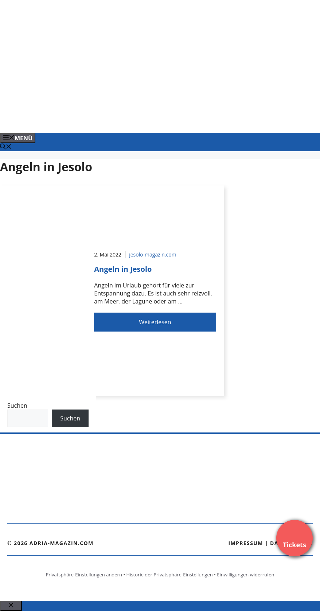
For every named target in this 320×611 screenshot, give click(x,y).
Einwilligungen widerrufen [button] (245, 574)
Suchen (17, 406)
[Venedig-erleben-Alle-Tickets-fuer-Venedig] (147, 119)
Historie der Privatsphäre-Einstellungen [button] (169, 574)
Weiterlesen (155, 322)
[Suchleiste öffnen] (6, 147)
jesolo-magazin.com (152, 254)
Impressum (245, 543)
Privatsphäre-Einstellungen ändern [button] (84, 574)
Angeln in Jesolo (123, 269)
